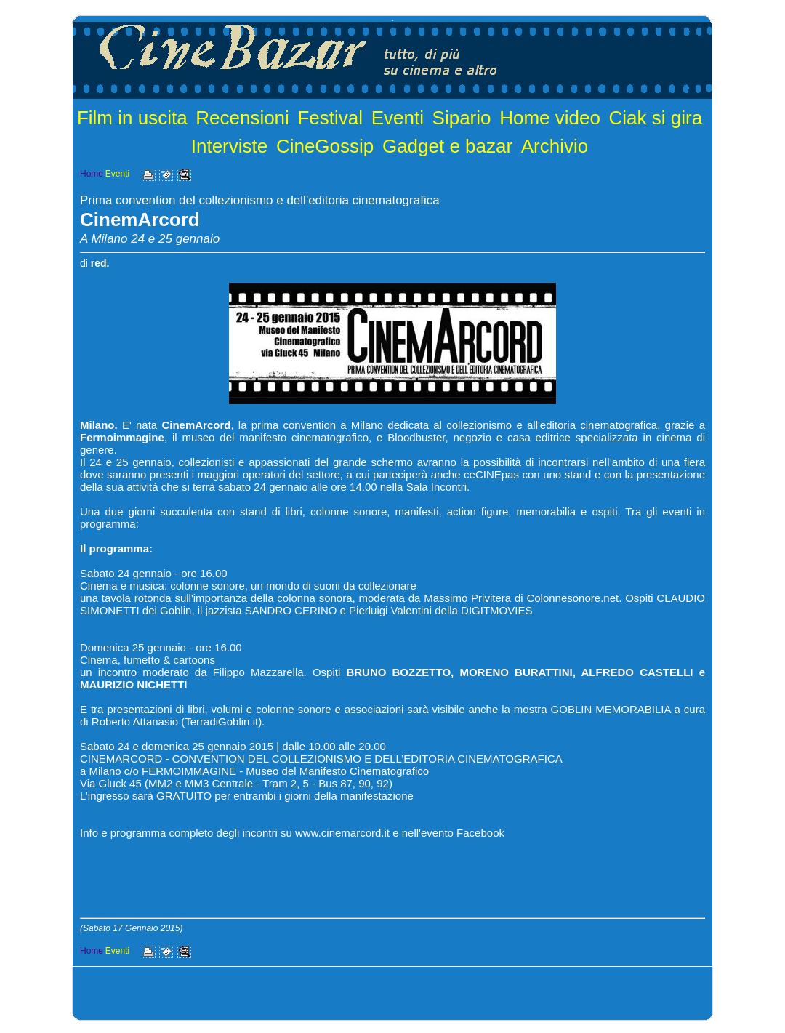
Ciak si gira (656, 118)
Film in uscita (132, 118)
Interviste (229, 146)
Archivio (554, 146)
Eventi (397, 118)
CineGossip (325, 146)
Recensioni (242, 118)
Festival (330, 118)
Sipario (461, 118)
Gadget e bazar (447, 146)
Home (91, 174)
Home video (549, 118)
